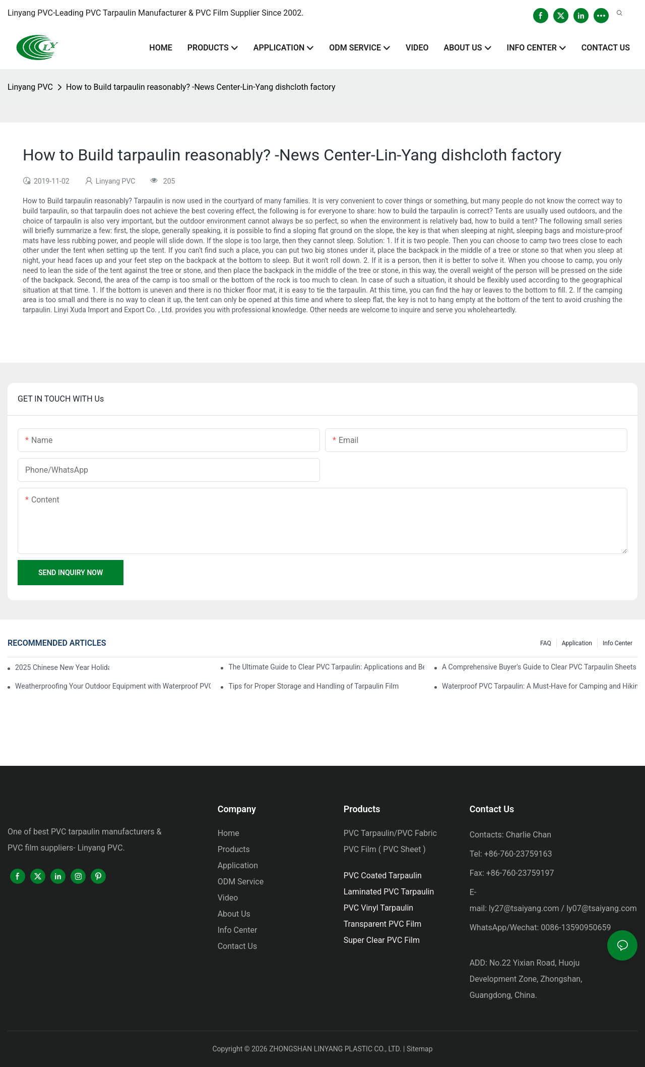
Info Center (617, 643)
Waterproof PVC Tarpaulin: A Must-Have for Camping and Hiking (539, 686)
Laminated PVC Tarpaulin (389, 891)
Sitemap (419, 1049)
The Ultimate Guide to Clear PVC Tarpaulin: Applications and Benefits (326, 667)
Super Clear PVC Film (382, 940)
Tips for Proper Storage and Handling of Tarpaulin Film (313, 686)
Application (577, 643)
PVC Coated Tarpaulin (383, 875)
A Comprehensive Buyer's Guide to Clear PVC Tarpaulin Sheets (539, 667)
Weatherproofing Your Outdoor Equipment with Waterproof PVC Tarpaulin (113, 686)
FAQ (545, 643)
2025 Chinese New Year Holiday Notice (62, 667)
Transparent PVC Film (383, 924)
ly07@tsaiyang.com (601, 908)
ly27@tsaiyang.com (524, 908)
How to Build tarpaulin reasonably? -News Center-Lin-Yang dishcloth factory (201, 87)
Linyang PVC (30, 87)
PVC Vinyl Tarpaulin (379, 908)
